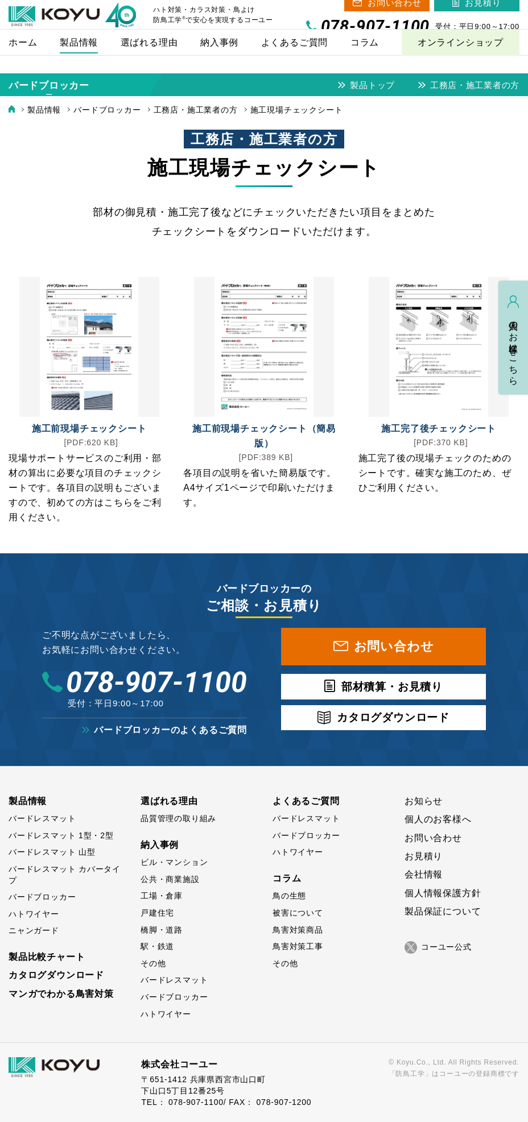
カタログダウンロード (393, 717)
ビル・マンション (174, 862)
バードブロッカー (49, 85)
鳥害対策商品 (298, 929)
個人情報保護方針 (443, 893)
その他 (153, 963)
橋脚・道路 (162, 929)
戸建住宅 (157, 912)
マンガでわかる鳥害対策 (61, 994)
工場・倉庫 (162, 895)
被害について (298, 912)
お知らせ (424, 801)
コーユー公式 (438, 947)
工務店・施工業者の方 (474, 85)
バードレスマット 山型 (52, 851)
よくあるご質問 (306, 801)
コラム (287, 878)
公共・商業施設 (170, 879)
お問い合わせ (395, 11)
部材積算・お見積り (392, 687)
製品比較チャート (47, 957)
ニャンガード (34, 930)
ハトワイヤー (34, 913)
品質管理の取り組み (178, 818)
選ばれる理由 (169, 801)
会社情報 (424, 874)
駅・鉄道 (157, 946)
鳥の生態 (289, 895)
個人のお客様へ (438, 819)
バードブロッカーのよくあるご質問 (170, 730)
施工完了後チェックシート (438, 428)
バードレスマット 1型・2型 (61, 835)
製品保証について (443, 911)
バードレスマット (42, 818)
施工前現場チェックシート (89, 428)
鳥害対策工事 (298, 946)
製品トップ (371, 85)
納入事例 (160, 845)
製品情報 (28, 801)
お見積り (483, 11)
